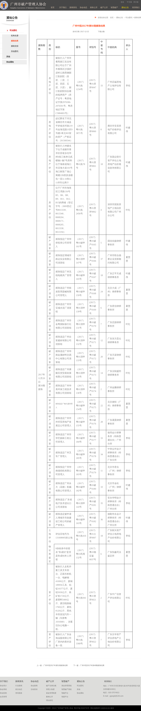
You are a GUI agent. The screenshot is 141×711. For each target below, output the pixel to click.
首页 (52, 7)
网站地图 (93, 708)
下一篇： (88, 665)
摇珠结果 (137, 18)
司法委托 (128, 18)
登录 (122, 2)
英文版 (135, 2)
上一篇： (52, 665)
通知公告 (119, 18)
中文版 (129, 2)
